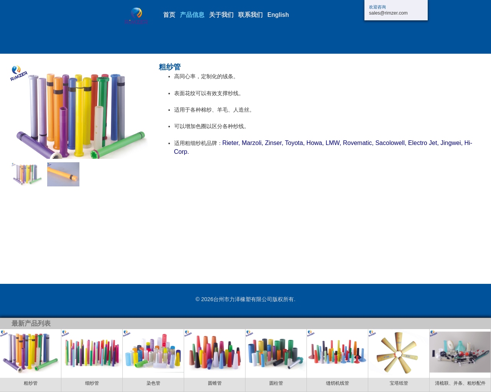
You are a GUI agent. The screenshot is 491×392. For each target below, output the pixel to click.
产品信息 (192, 15)
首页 (169, 15)
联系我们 (250, 15)
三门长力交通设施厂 (144, 16)
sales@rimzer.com (388, 13)
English (278, 15)
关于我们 (221, 15)
